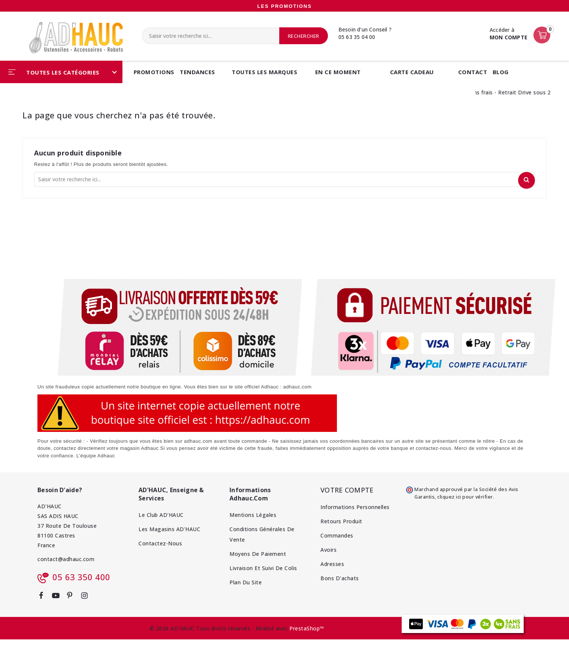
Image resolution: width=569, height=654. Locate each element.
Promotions (154, 72)
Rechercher (303, 36)
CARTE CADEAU (412, 72)
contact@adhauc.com (65, 559)
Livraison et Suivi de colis (263, 568)
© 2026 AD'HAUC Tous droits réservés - (203, 628)
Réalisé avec (272, 628)
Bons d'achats (339, 578)
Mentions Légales (252, 514)
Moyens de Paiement (257, 553)
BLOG (501, 72)
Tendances (197, 72)
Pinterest (72, 597)
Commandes (336, 535)
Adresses (332, 563)
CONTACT (472, 72)
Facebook (43, 597)
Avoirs (328, 549)
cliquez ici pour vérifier (465, 497)
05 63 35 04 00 (356, 36)
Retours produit (341, 521)
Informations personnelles (355, 507)
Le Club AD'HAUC (161, 514)
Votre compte (347, 489)
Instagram (87, 597)
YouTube (58, 597)
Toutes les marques (264, 72)
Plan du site (245, 582)
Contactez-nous (160, 543)
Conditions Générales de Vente (262, 534)
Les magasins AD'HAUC (169, 529)
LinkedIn (98, 598)
